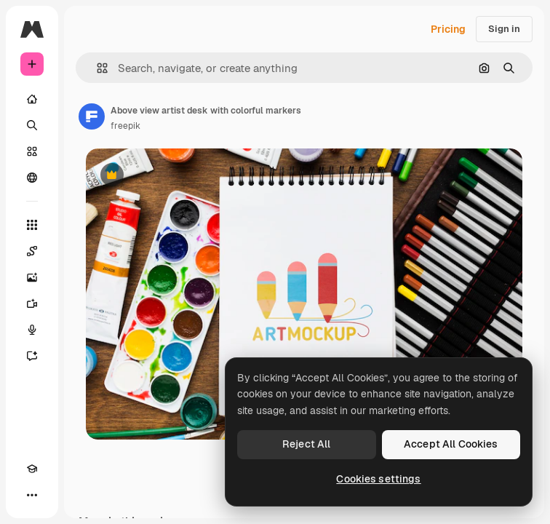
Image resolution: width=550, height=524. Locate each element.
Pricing (448, 29)
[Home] (32, 99)
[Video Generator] (32, 303)
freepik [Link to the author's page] (125, 126)
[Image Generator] (32, 277)
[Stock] (32, 151)
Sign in (504, 29)
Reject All (306, 443)
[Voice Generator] (32, 329)
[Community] (32, 177)
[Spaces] (32, 251)
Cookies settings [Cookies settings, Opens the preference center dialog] (378, 478)
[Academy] (32, 468)
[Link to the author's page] (92, 116)
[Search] (32, 125)
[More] (32, 495)
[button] (96, 68)
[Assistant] (32, 356)
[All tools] (32, 225)
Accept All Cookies (451, 443)
